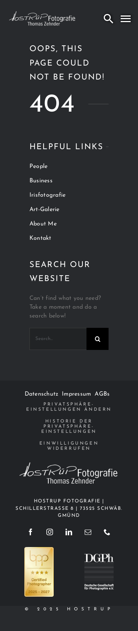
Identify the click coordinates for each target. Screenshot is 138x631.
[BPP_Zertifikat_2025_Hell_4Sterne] (39, 550)
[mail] (88, 532)
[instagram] (50, 532)
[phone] (107, 532)
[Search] (108, 18)
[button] (69, 407)
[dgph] (99, 557)
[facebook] (31, 532)
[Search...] (57, 339)
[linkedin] (69, 532)
